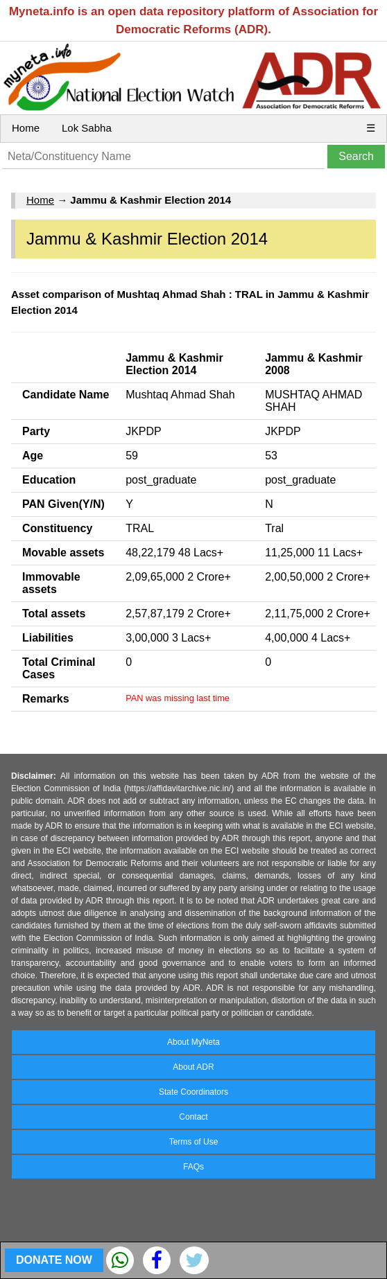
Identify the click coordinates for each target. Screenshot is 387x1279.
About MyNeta (193, 1042)
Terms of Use (193, 1142)
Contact (193, 1117)
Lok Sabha (87, 128)
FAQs (193, 1167)
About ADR (193, 1067)
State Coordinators (193, 1092)
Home (26, 128)
